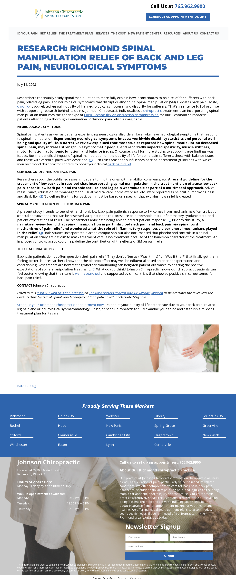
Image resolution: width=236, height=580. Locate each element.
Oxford (15, 434)
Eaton (62, 444)
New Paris (114, 425)
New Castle (211, 434)
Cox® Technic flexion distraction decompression (121, 114)
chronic (23, 106)
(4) (41, 232)
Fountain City (213, 415)
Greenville (210, 425)
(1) (91, 159)
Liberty (159, 415)
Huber (63, 425)
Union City (66, 415)
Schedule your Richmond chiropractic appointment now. (61, 304)
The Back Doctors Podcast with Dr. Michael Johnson (126, 292)
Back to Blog (26, 385)
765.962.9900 (190, 6)
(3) (169, 219)
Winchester (18, 444)
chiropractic (152, 110)
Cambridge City (118, 434)
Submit (169, 555)
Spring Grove (164, 425)
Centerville (162, 444)
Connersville (67, 434)
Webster (112, 415)
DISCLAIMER (159, 567)
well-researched (87, 273)
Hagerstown (164, 434)
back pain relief (119, 163)
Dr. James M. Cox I (75, 570)
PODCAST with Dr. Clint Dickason (60, 292)
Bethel (15, 425)
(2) (41, 196)
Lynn (110, 444)
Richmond (17, 415)
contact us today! (154, 517)
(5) (93, 269)
